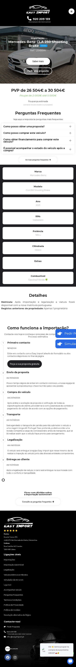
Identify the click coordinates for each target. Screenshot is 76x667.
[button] (38, 61)
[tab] (38, 126)
